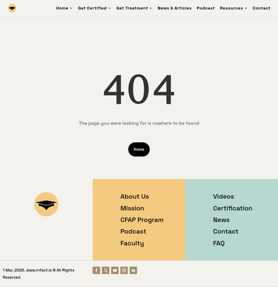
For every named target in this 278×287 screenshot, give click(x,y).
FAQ (219, 243)
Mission (132, 208)
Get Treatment (132, 8)
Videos (223, 196)
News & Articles (175, 8)
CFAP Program (141, 219)
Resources (231, 8)
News (221, 219)
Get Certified (92, 8)
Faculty (132, 243)
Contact (262, 8)
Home (62, 8)
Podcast (206, 8)
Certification (232, 208)
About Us (134, 196)
